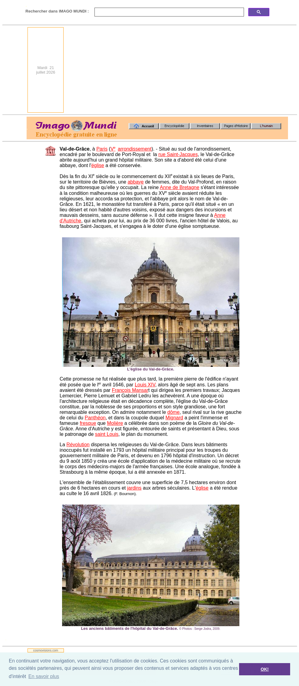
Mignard (174, 417)
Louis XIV (145, 384)
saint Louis (107, 434)
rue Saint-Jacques (178, 154)
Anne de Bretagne (179, 187)
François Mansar (130, 390)
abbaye (135, 181)
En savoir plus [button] (43, 676)
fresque (88, 423)
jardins (134, 488)
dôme (173, 412)
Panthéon (95, 417)
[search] (169, 12)
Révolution (78, 444)
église (97, 165)
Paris (101, 148)
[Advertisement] (206, 70)
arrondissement (134, 148)
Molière (115, 423)
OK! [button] (264, 669)
